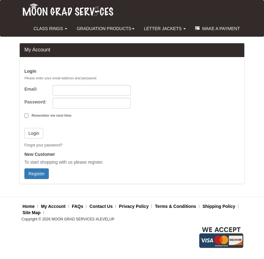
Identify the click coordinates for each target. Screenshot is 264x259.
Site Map (32, 212)
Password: (35, 101)
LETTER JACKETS (165, 28)
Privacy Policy (134, 206)
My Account (53, 206)
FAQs (78, 206)
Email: (31, 89)
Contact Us (101, 206)
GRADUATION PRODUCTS (106, 28)
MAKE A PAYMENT (217, 28)
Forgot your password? (43, 145)
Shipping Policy (218, 206)
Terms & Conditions (175, 206)
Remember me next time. (52, 115)
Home (29, 206)
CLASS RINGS (50, 28)
